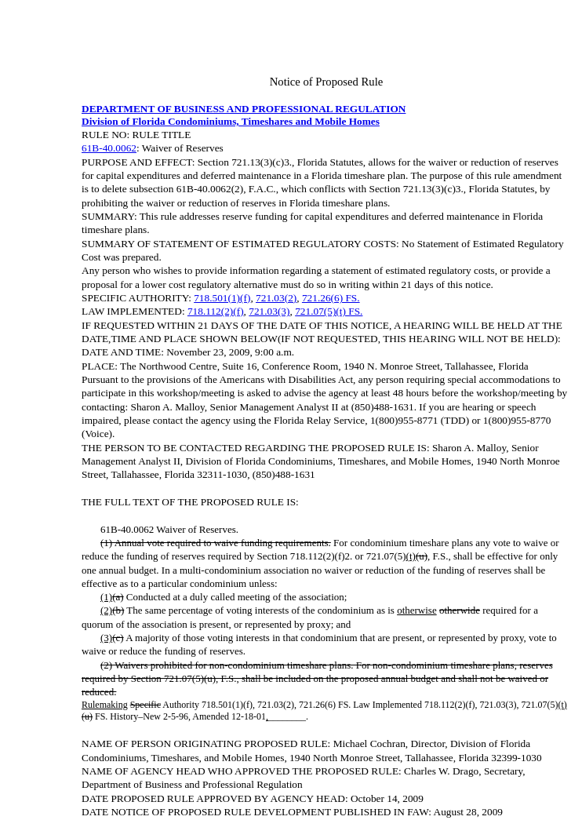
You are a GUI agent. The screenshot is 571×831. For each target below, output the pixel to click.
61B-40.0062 (109, 148)
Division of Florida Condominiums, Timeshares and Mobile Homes (231, 121)
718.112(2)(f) (215, 311)
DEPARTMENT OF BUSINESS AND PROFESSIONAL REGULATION (244, 109)
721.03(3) (269, 311)
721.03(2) (276, 298)
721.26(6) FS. (331, 298)
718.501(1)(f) (222, 298)
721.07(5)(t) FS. (328, 311)
